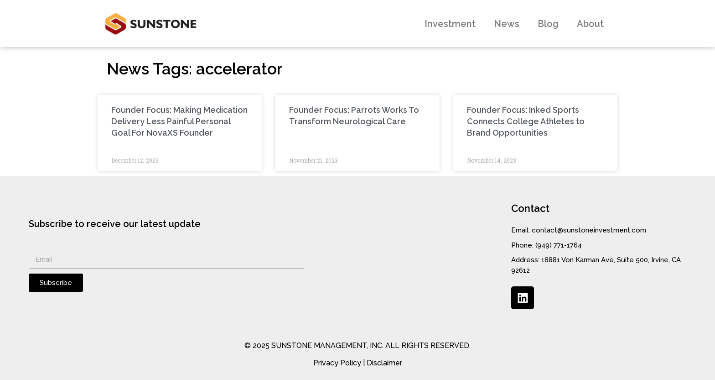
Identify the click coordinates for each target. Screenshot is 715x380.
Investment (450, 23)
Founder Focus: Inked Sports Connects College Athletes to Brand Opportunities (526, 121)
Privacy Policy (337, 363)
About (590, 23)
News (506, 23)
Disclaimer (384, 363)
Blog (548, 23)
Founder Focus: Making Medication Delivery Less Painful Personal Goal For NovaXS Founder (179, 121)
